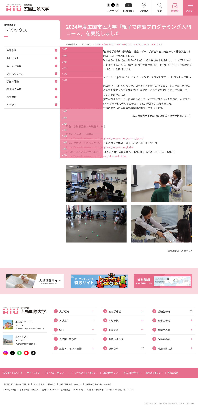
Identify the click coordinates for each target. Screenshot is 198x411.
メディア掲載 (13, 66)
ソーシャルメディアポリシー (84, 372)
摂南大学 (52, 384)
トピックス (86, 44)
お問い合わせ (116, 339)
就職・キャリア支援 (70, 348)
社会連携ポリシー (154, 372)
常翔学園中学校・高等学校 (70, 384)
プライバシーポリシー (55, 372)
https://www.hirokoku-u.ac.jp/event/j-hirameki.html (96, 156)
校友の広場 (78, 389)
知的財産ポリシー (111, 372)
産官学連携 (115, 311)
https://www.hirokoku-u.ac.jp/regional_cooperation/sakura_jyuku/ (104, 138)
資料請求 (113, 348)
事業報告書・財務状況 (29, 389)
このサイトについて (13, 372)
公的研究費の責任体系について (120, 389)
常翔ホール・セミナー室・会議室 (56, 389)
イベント (11, 104)
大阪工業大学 (38, 384)
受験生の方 (164, 311)
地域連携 (113, 320)
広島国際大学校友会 (95, 389)
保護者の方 (164, 339)
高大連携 (11, 97)
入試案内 (64, 320)
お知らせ (11, 50)
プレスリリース (15, 73)
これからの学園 (9, 389)
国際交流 (113, 330)
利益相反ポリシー (133, 372)
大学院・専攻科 (68, 339)
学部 (61, 330)
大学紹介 (64, 311)
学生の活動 (12, 81)
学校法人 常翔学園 (22, 384)
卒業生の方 (164, 330)
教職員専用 (173, 372)
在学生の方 (164, 320)
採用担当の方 (165, 348)
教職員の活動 (13, 89)
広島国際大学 (71, 44)
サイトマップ (33, 372)
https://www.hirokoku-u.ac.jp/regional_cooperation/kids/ (99, 147)
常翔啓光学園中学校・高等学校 (98, 384)
